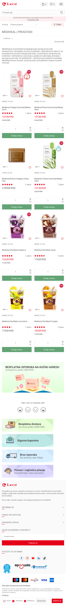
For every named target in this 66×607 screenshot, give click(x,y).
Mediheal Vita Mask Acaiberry (14, 250)
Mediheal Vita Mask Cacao (45, 250)
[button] (33, 12)
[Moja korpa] (44, 4)
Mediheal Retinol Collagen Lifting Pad (15, 180)
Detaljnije (5, 595)
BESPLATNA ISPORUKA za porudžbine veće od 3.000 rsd (33, 18)
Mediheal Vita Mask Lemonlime (14, 321)
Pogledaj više (33, 20)
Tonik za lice (7, 173)
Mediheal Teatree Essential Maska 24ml (48, 180)
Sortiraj (5, 25)
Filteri (57, 24)
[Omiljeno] (52, 4)
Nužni (9, 600)
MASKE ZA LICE (7, 101)
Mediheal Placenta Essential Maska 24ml (48, 108)
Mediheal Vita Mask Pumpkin (46, 321)
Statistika (19, 600)
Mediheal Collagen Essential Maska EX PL (16, 108)
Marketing (30, 600)
